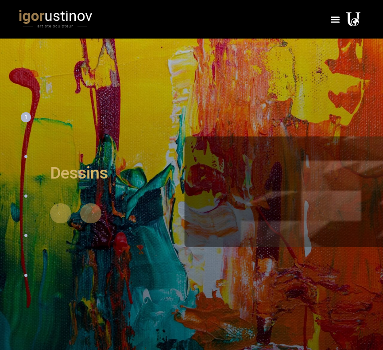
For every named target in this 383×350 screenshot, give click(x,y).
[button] (335, 19)
